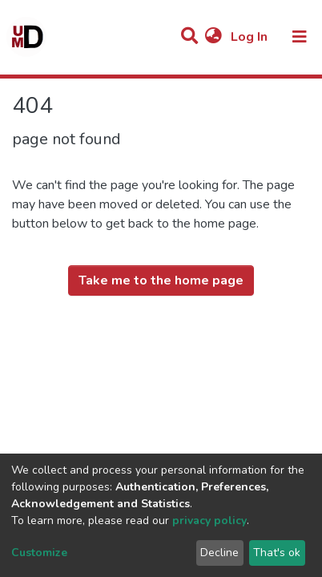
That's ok (276, 552)
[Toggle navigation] (299, 37)
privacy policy (209, 520)
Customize (39, 552)
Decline (219, 552)
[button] (213, 36)
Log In (251, 37)
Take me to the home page (161, 280)
